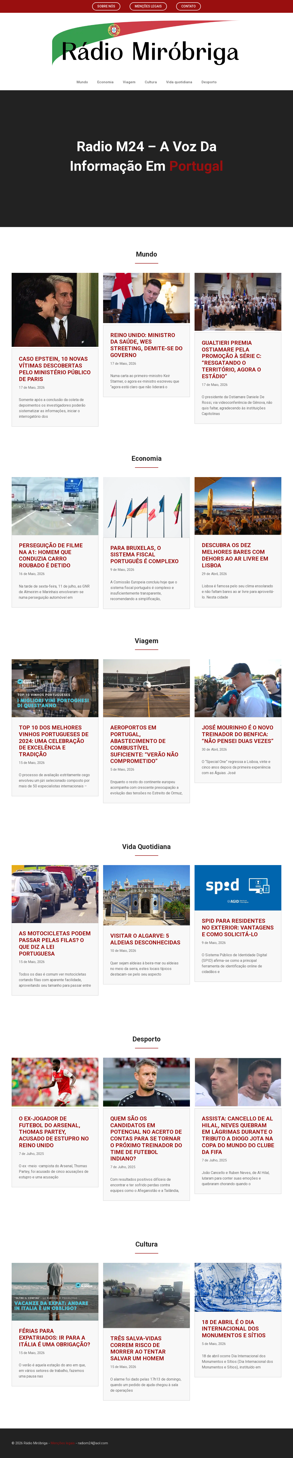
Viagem (129, 82)
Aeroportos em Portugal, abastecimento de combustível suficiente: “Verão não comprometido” (144, 744)
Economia (105, 82)
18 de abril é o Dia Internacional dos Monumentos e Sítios (234, 1329)
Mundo (82, 82)
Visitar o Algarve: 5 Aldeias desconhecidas (145, 939)
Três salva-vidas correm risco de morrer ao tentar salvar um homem (138, 1348)
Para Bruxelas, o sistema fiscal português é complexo (144, 555)
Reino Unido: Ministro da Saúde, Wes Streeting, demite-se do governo (146, 345)
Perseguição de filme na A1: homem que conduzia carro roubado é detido (51, 555)
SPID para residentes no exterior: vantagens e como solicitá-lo (238, 928)
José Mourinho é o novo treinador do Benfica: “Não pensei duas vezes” (237, 734)
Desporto (209, 82)
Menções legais (148, 6)
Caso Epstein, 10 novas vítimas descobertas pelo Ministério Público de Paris (55, 369)
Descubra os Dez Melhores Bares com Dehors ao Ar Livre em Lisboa (235, 555)
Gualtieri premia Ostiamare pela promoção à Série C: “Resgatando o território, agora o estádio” (231, 360)
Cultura (151, 82)
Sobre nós (106, 6)
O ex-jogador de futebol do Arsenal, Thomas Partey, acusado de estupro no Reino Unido (54, 1132)
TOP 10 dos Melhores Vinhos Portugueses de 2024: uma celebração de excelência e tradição (53, 741)
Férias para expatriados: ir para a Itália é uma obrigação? (54, 1338)
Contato (188, 6)
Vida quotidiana (179, 82)
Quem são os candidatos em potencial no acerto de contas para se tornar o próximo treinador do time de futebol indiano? (146, 1138)
